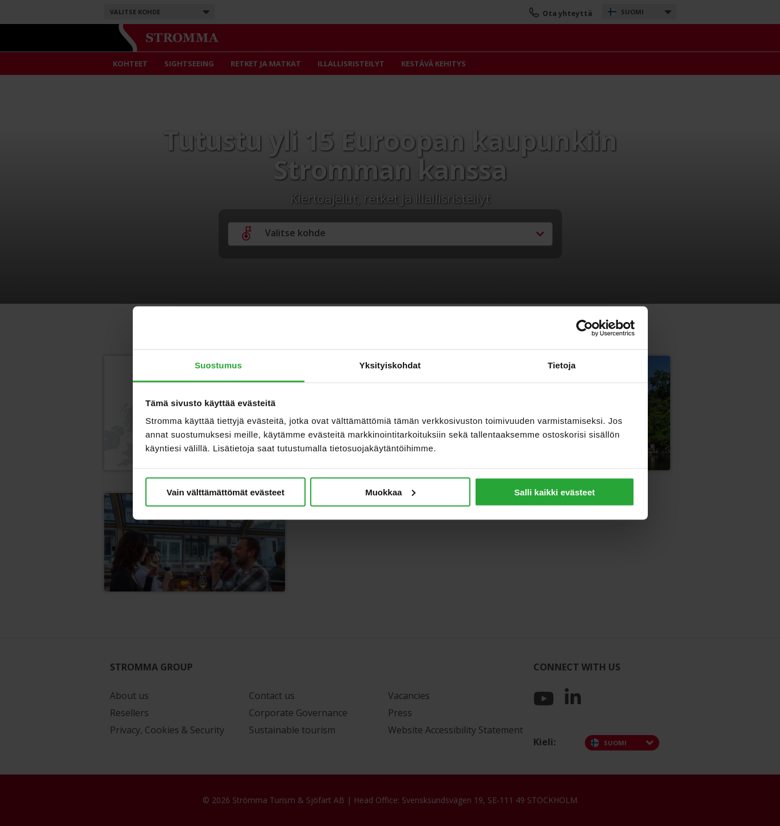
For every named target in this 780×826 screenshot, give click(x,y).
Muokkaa (390, 492)
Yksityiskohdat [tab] (390, 365)
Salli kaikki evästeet (554, 492)
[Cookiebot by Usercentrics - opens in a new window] (584, 327)
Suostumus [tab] (218, 365)
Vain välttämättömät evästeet (225, 492)
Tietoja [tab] (562, 365)
